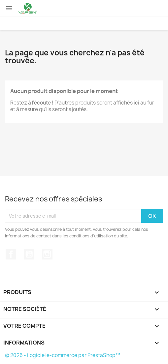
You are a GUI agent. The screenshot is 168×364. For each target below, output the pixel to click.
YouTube (29, 254)
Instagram (47, 254)
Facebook (11, 254)
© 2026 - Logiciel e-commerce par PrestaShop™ (62, 355)
